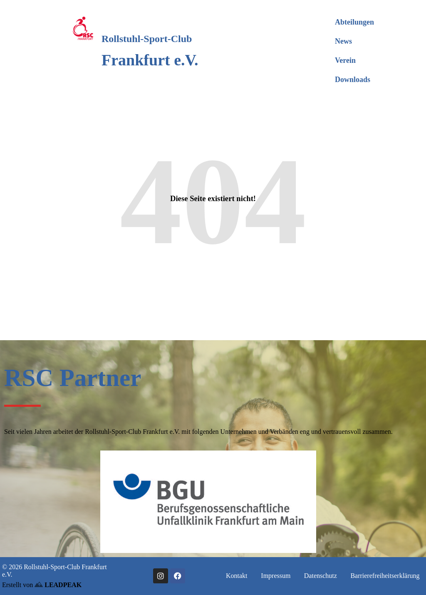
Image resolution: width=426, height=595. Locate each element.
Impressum (275, 575)
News (343, 41)
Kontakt (237, 575)
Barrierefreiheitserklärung (384, 575)
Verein (345, 60)
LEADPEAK (58, 584)
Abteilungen (354, 22)
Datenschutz (320, 575)
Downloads (352, 79)
